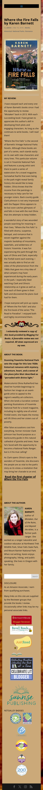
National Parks (18, 31)
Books (27, 28)
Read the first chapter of (20, 478)
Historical (8, 31)
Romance (29, 31)
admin (8, 28)
